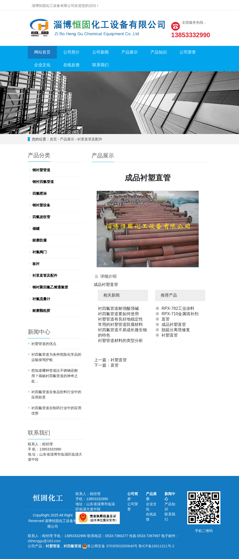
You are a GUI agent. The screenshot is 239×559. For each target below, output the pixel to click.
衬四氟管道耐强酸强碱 (118, 308)
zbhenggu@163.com (44, 541)
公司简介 (71, 52)
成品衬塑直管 (173, 324)
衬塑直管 (169, 335)
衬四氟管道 (72, 546)
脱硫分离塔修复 (175, 330)
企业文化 (42, 65)
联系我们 (100, 65)
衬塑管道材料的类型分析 (120, 340)
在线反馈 (71, 65)
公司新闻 (100, 52)
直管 (165, 319)
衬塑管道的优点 (43, 344)
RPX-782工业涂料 (177, 308)
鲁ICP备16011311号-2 (156, 546)
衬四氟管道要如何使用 (118, 314)
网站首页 (42, 52)
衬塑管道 (53, 546)
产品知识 (158, 52)
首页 (53, 139)
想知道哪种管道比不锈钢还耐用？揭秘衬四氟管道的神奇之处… (54, 375)
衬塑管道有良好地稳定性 (120, 319)
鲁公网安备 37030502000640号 (109, 546)
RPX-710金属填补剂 (179, 314)
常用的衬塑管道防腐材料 (120, 324)
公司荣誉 (188, 52)
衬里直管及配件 (89, 139)
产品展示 (129, 52)
